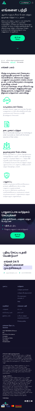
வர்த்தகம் (20, 286)
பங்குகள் (5, 309)
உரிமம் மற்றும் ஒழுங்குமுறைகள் (15, 60)
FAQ (19, 301)
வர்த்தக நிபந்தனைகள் (25, 293)
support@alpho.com (11, 273)
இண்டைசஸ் (6, 316)
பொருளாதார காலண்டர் (22, 297)
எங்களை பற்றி (22, 306)
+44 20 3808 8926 (26, 273)
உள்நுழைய (25, 2)
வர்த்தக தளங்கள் (23, 289)
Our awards (20, 62)
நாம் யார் (12, 62)
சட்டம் (3, 60)
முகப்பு (5, 286)
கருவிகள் (6, 306)
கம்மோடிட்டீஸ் (7, 312)
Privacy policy (5, 62)
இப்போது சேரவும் (17, 38)
